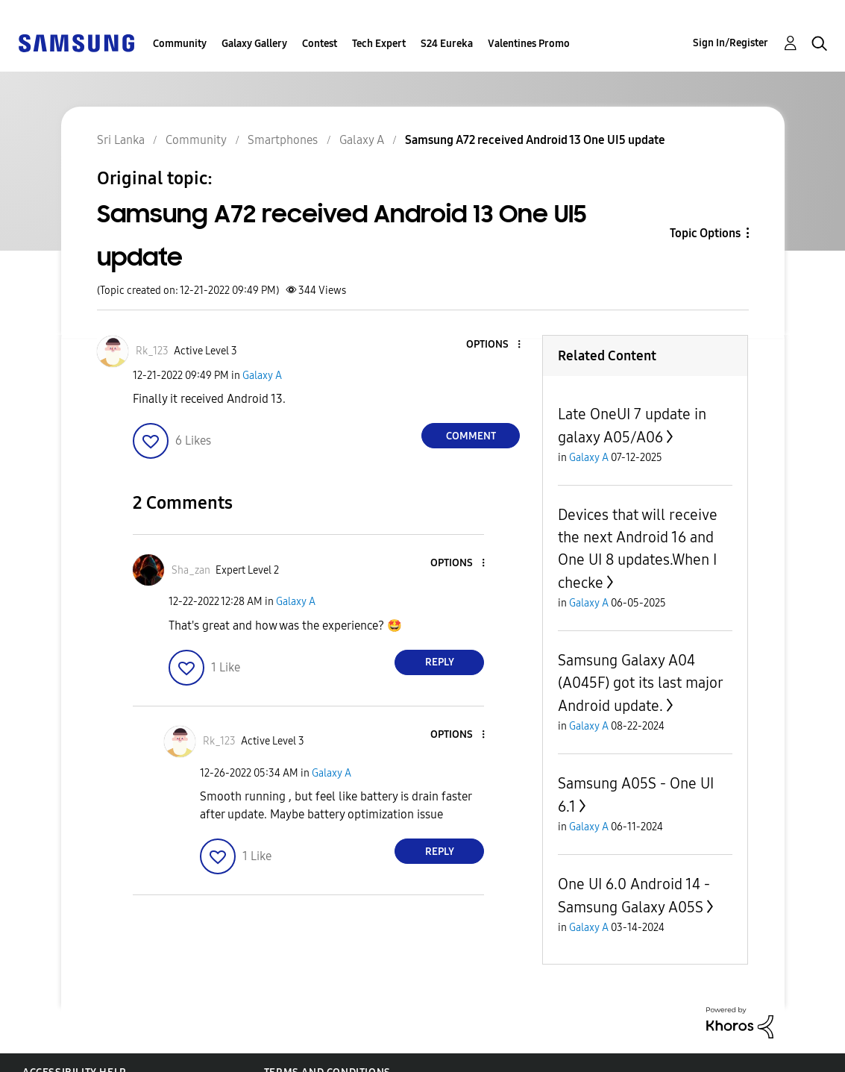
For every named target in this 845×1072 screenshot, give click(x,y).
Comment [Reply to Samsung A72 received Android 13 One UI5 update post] (471, 436)
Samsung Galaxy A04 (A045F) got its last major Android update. (640, 683)
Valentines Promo (529, 43)
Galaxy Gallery (254, 43)
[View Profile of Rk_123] (152, 351)
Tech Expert (379, 43)
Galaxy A (262, 375)
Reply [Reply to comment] (439, 662)
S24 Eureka (447, 43)
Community (180, 43)
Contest (319, 43)
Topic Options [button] (705, 233)
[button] (494, 345)
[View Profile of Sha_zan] (191, 570)
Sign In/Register (730, 43)
